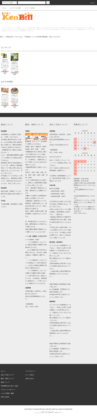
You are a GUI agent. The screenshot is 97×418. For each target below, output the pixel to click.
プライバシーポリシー (8, 389)
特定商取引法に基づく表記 (9, 386)
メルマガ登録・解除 (7, 393)
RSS (2, 397)
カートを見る (29, 375)
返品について (5, 382)
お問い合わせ (29, 378)
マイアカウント (30, 371)
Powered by (48, 412)
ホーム (4, 8)
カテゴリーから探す (14, 8)
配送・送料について (7, 378)
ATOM (7, 397)
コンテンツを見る (28, 8)
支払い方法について (7, 375)
